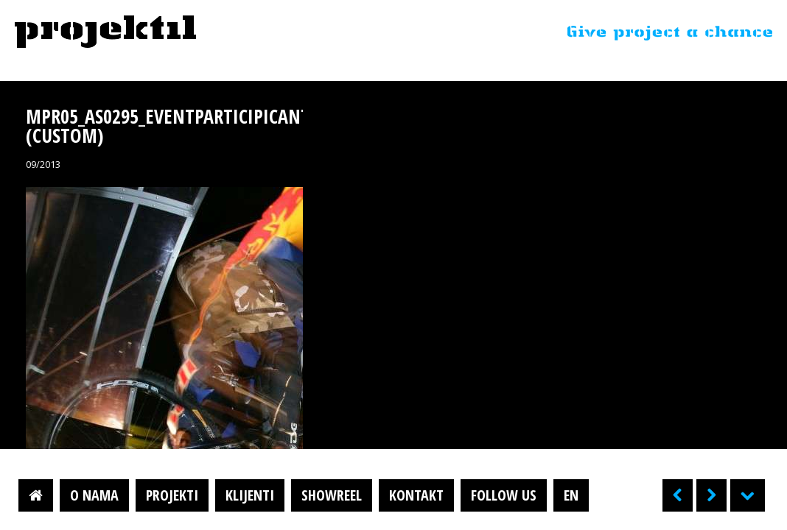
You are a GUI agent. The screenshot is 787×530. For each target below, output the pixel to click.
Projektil (105, 32)
